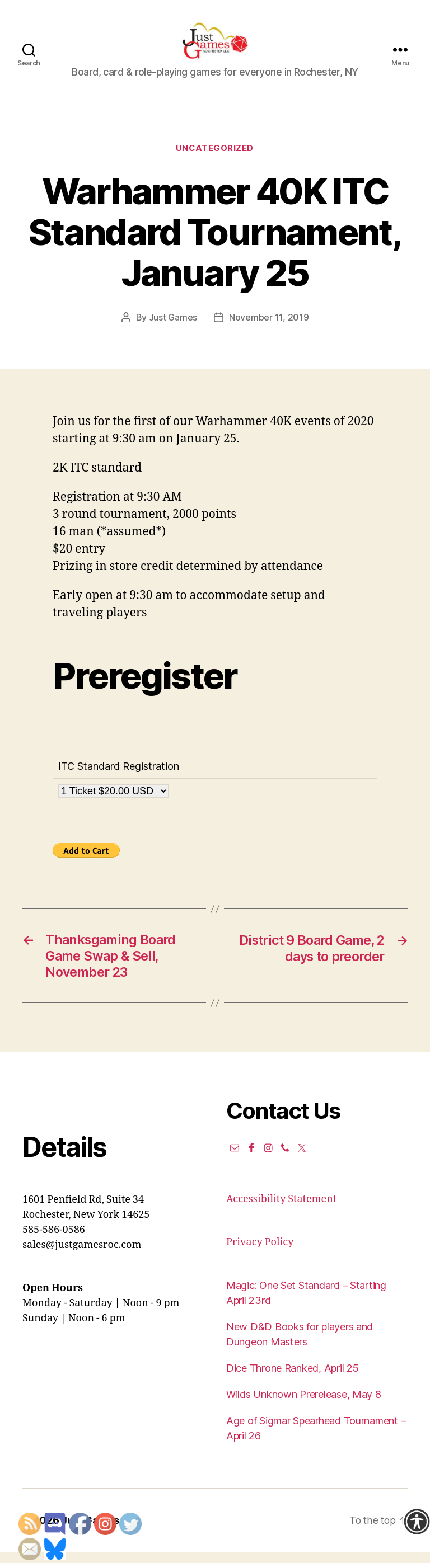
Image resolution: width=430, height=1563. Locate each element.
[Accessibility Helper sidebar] (416, 1521)
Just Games (173, 328)
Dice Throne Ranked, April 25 (292, 1379)
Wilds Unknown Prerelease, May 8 (303, 1405)
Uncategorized (215, 160)
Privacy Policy (259, 1253)
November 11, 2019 (269, 328)
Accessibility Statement (281, 1210)
